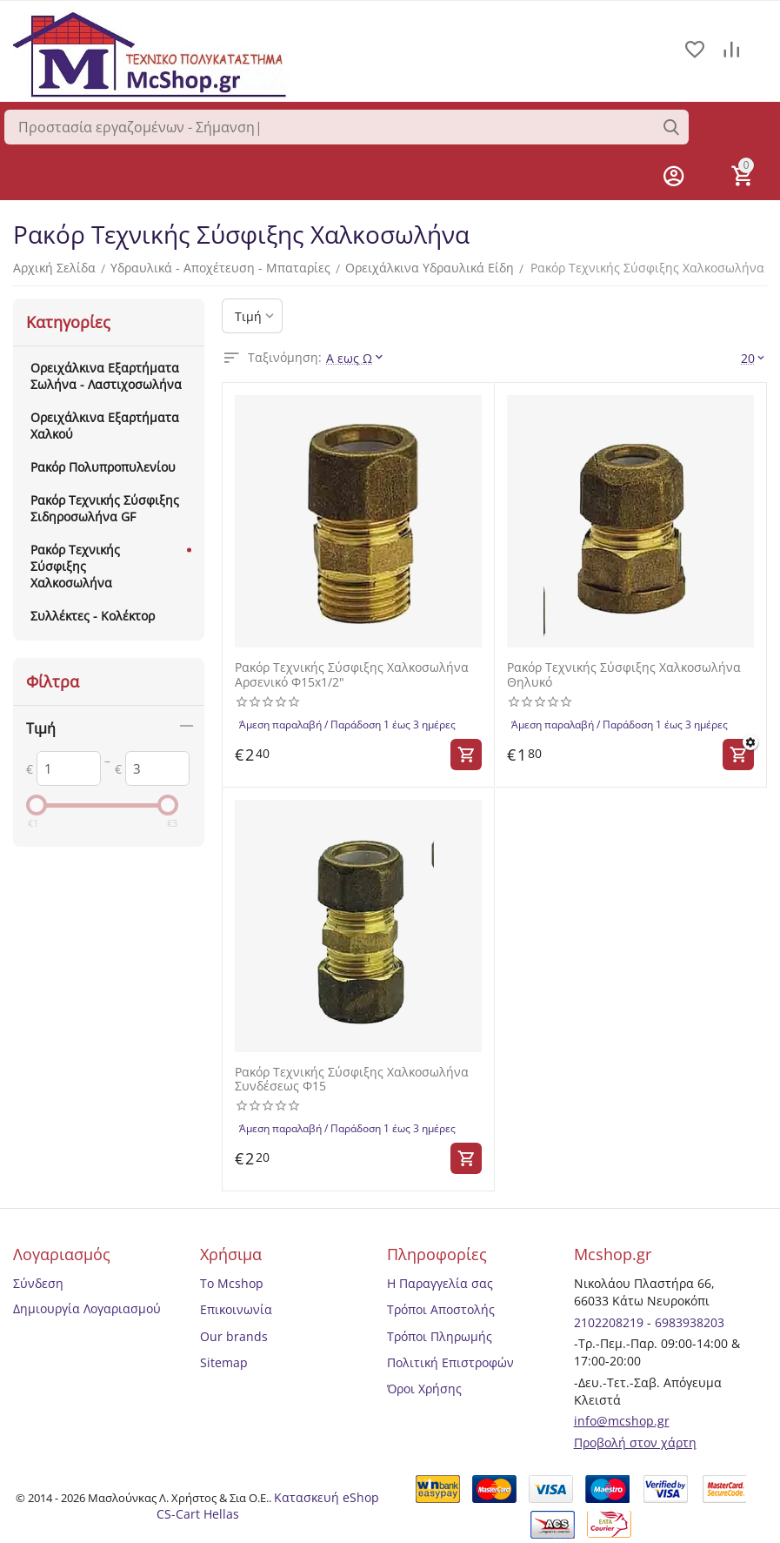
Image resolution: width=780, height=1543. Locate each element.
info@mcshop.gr (622, 1420)
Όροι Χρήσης (424, 1388)
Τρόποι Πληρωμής (439, 1336)
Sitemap (224, 1362)
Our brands (234, 1336)
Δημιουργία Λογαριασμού (87, 1308)
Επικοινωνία (236, 1309)
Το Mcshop (231, 1283)
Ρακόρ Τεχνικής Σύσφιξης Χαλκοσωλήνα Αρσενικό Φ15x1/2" (352, 675)
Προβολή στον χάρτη (635, 1442)
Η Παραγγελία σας (440, 1283)
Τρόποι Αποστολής (441, 1309)
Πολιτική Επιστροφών (450, 1362)
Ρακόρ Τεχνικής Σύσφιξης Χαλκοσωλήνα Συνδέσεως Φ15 (352, 1080)
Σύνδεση (38, 1283)
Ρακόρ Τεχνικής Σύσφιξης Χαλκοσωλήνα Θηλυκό (624, 675)
